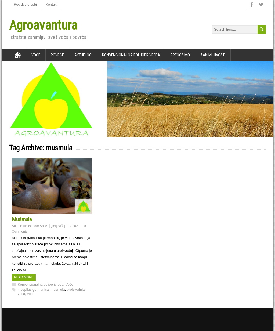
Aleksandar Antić (35, 226)
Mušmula (22, 219)
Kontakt (51, 4)
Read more (24, 277)
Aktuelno (83, 55)
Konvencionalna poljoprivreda (131, 55)
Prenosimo (180, 55)
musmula (58, 290)
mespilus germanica (33, 290)
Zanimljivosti (212, 55)
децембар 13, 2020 (65, 226)
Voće (35, 55)
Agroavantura (43, 25)
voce (30, 294)
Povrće (57, 55)
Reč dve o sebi (25, 4)
